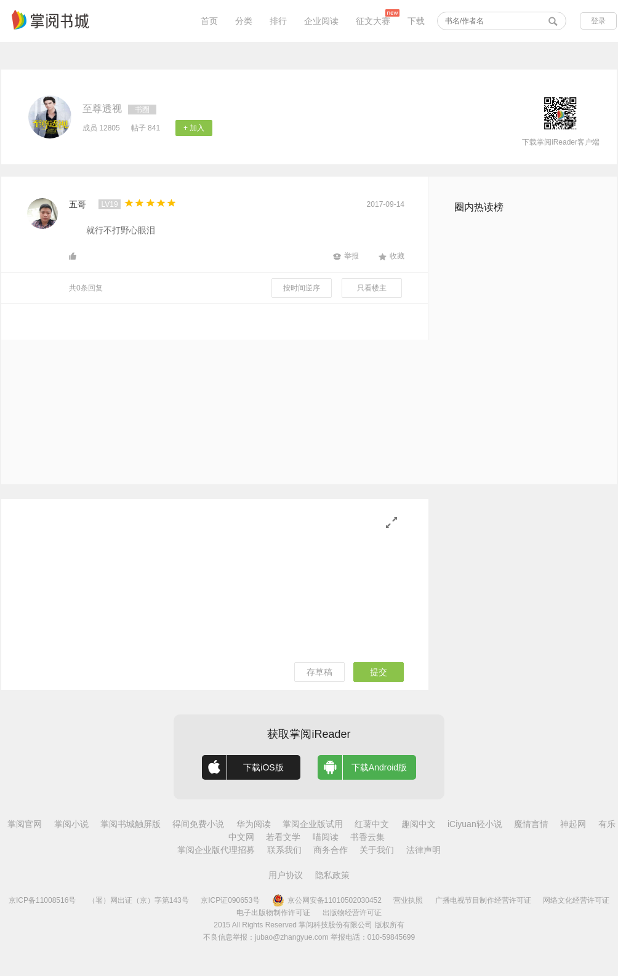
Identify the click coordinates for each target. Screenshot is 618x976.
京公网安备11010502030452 (327, 900)
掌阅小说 (71, 824)
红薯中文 (372, 824)
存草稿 (319, 672)
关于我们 (376, 850)
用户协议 (285, 875)
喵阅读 (326, 837)
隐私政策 (332, 875)
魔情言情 (531, 824)
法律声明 (423, 850)
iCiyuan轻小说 (474, 824)
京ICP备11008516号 (42, 900)
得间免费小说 (198, 824)
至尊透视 (102, 108)
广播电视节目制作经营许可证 (483, 900)
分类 (243, 21)
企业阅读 (321, 21)
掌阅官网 (24, 824)
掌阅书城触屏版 (130, 824)
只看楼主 (372, 288)
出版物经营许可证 (352, 912)
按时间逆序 (301, 288)
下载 (416, 21)
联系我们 (284, 850)
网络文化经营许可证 (576, 900)
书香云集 (367, 837)
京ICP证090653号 (230, 900)
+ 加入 (193, 128)
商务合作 (330, 850)
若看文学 (283, 837)
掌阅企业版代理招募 (216, 850)
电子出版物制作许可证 (273, 912)
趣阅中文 (418, 824)
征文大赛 (373, 21)
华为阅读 (253, 824)
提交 (378, 672)
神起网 (573, 824)
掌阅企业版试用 (313, 824)
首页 (209, 21)
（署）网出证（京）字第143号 (138, 900)
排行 (278, 21)
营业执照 (408, 900)
